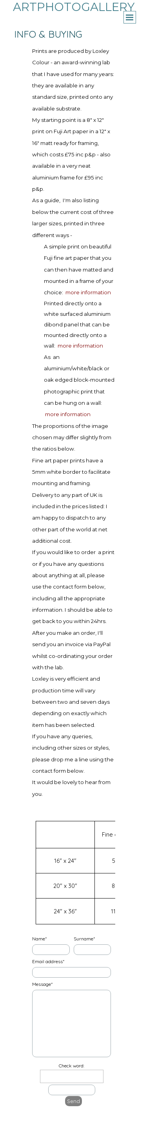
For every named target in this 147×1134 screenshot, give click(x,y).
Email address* (48, 961)
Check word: (71, 1066)
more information (88, 292)
